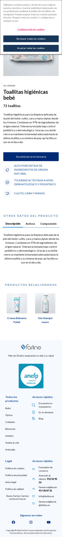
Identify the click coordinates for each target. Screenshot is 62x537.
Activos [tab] (30, 223)
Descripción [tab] (12, 223)
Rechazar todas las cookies (31, 38)
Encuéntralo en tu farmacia (31, 156)
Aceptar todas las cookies (31, 47)
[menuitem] (8, 408)
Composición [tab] (48, 223)
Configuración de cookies (30, 28)
